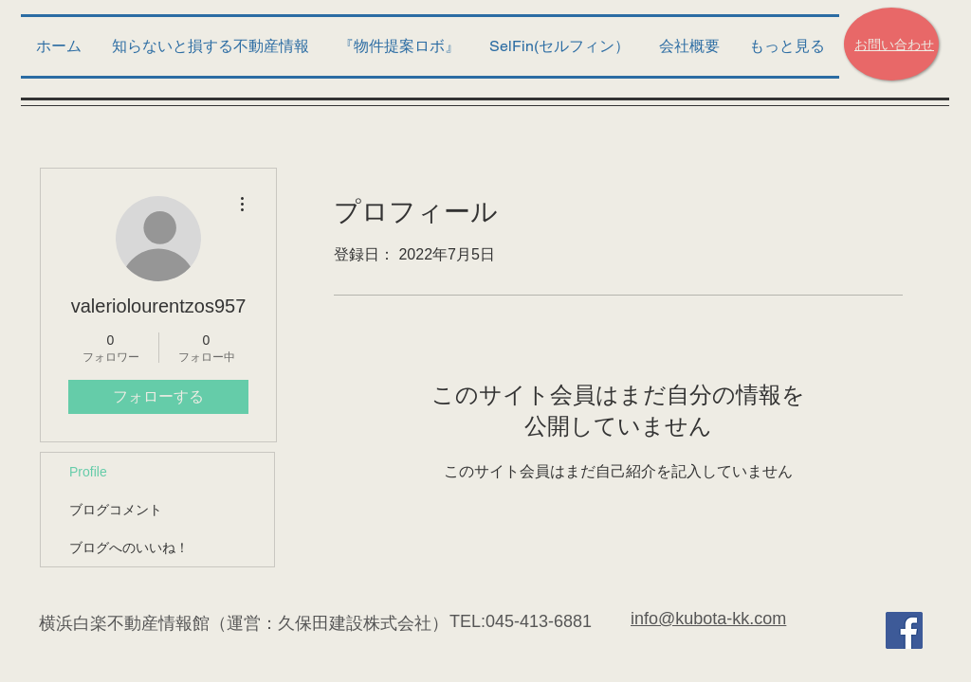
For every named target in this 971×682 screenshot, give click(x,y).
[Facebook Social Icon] (904, 630)
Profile (88, 471)
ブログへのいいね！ (129, 547)
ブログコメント (115, 509)
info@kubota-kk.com (708, 618)
